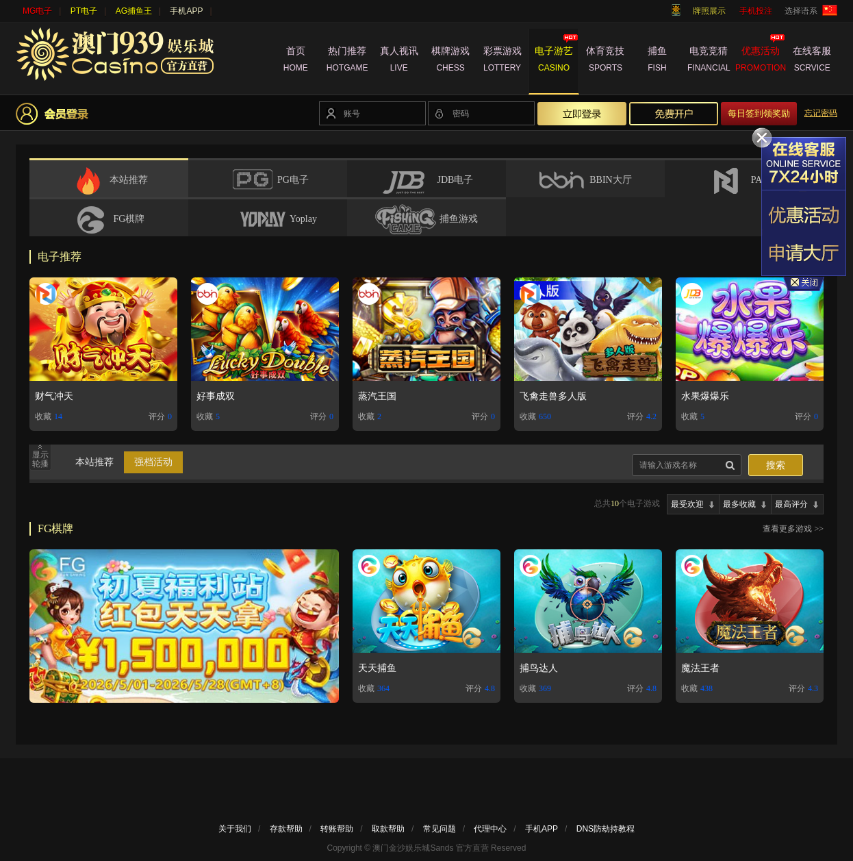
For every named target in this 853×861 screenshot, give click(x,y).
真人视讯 (399, 61)
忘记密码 (820, 113)
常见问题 (439, 829)
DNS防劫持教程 (605, 829)
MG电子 (37, 11)
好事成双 (215, 396)
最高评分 (791, 504)
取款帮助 (388, 829)
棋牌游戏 (450, 61)
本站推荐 (94, 462)
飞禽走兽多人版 (553, 396)
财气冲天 (54, 396)
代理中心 (490, 829)
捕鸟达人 (539, 668)
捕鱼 (657, 61)
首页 (295, 61)
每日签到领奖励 (759, 113)
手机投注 (755, 11)
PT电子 (84, 11)
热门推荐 (347, 61)
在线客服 (812, 61)
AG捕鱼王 (134, 11)
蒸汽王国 (377, 396)
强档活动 (153, 462)
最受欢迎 (687, 504)
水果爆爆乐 (705, 396)
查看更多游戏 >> (793, 529)
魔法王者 (700, 668)
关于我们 (234, 829)
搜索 (775, 465)
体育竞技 (606, 61)
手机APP (186, 11)
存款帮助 (286, 829)
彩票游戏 (502, 61)
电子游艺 (553, 61)
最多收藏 (739, 504)
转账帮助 (336, 829)
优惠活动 (760, 61)
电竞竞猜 (709, 61)
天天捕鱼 (377, 668)
